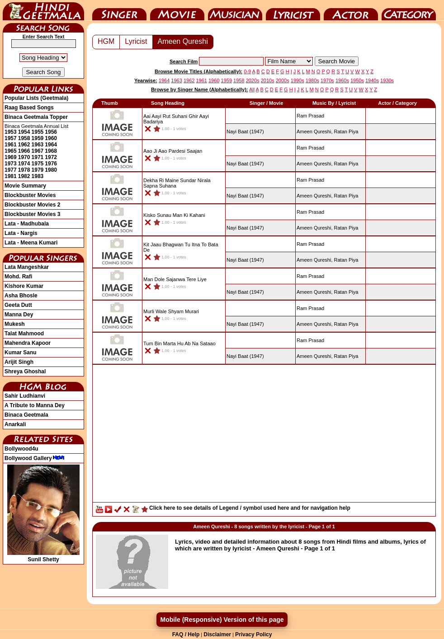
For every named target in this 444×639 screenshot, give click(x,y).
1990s (297, 80)
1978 (24, 170)
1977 (11, 170)
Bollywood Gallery (35, 458)
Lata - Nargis (21, 233)
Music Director (235, 10)
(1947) (245, 131)
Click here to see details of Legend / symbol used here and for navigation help (249, 508)
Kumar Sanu (21, 352)
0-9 (247, 71)
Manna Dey (19, 314)
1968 (51, 151)
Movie (177, 10)
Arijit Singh (19, 362)
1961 (11, 144)
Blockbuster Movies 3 (32, 214)
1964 (51, 144)
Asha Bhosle (21, 295)
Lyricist (293, 10)
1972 (51, 157)
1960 (51, 138)
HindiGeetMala (43, 10)
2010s (267, 80)
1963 (38, 144)
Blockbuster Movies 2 (32, 205)
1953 (11, 132)
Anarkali (15, 424)
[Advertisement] (264, 435)
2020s (253, 80)
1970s (327, 80)
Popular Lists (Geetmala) (36, 98)
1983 (38, 176)
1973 (11, 163)
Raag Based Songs (29, 107)
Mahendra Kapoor (28, 343)
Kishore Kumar (24, 286)
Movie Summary (25, 186)
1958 (24, 138)
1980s (312, 80)
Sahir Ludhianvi (25, 396)
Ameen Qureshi (183, 41)
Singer (119, 10)
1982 (24, 176)
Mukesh (15, 324)
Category (409, 10)
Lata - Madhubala (27, 224)
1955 (38, 132)
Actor (351, 10)
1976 (51, 163)
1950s (357, 80)
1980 (51, 170)
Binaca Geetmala (26, 415)
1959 (38, 138)
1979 (38, 170)
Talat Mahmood (24, 333)
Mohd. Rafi (18, 276)
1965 (11, 151)
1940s (372, 80)
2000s (282, 80)
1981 (11, 176)
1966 (24, 151)
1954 (24, 132)
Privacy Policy (253, 634)
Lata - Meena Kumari (31, 243)
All (252, 89)
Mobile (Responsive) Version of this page (221, 619)
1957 (11, 138)
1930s (387, 80)
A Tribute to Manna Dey (35, 405)
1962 (24, 144)
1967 (38, 151)
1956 (51, 132)
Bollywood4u (21, 449)
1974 (24, 163)
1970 (24, 157)
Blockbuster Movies (30, 195)
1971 (38, 157)
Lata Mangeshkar (27, 267)
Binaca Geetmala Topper (36, 117)
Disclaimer (217, 634)
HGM (106, 41)
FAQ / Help (186, 634)
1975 (38, 163)
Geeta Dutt (18, 305)
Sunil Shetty (43, 556)
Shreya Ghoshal (25, 371)
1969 (11, 157)
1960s (342, 80)
